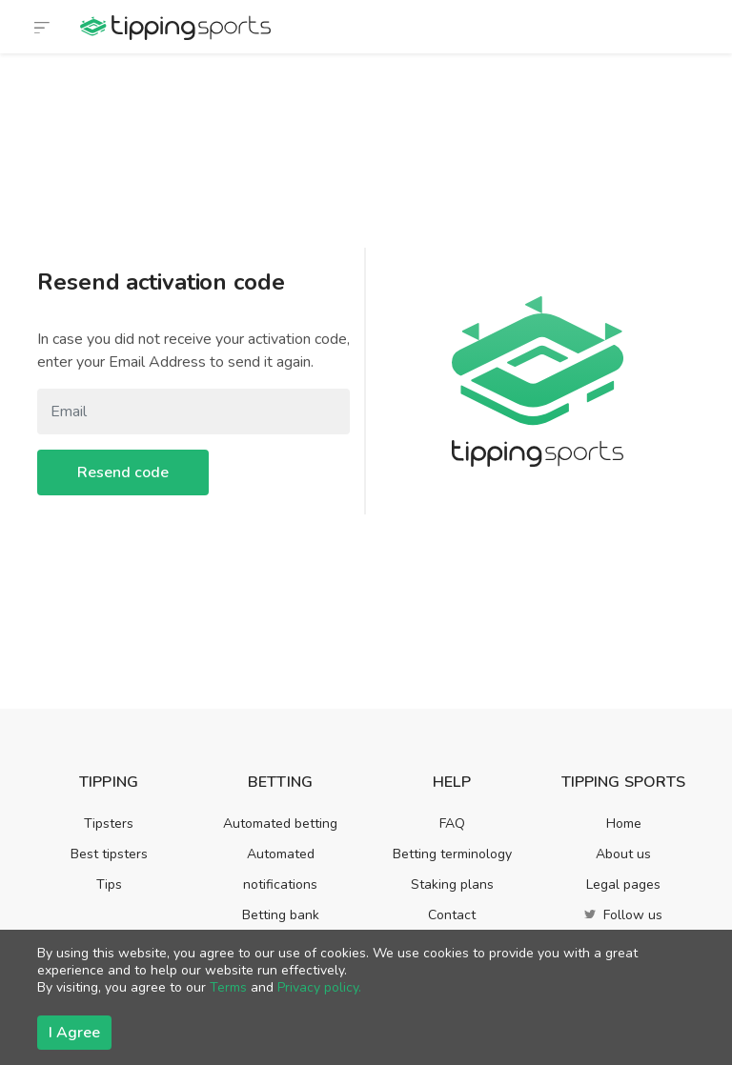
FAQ (452, 823)
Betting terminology (452, 854)
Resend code (123, 472)
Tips (109, 884)
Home (623, 823)
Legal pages (623, 884)
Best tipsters (109, 854)
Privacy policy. (319, 987)
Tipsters (108, 823)
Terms (228, 987)
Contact (452, 915)
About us (623, 854)
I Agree (74, 1032)
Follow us (623, 915)
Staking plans (452, 884)
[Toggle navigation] (42, 26)
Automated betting (280, 823)
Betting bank (280, 915)
